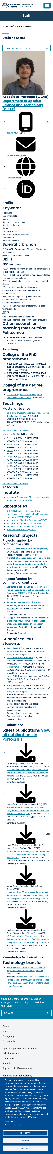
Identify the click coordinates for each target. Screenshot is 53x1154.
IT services (8, 1058)
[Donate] (26, 1013)
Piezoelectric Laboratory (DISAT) (21, 529)
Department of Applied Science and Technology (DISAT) (22, 105)
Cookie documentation (13, 1125)
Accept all (25, 1148)
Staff (12, 26)
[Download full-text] (26, 752)
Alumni (6, 1063)
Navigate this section (26, 48)
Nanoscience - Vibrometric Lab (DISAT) (24, 526)
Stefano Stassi (43, 983)
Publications (13, 725)
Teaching (10, 349)
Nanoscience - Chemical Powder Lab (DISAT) (27, 520)
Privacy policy (10, 1121)
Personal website (15, 178)
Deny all (25, 1140)
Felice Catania (36, 977)
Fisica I (10, 438)
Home (5, 26)
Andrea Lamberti (34, 980)
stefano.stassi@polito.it (17, 155)
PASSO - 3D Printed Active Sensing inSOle (27, 548)
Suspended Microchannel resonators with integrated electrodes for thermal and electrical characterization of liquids (28, 810)
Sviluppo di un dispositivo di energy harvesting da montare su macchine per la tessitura (27, 605)
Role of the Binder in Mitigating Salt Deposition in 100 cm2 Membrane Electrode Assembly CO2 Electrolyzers (28, 854)
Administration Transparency (17, 1075)
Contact (7, 1026)
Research (10, 487)
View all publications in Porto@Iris (26, 735)
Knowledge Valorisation (22, 957)
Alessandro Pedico (27, 983)
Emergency (8, 1036)
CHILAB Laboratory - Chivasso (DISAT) (24, 511)
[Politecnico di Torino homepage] (17, 5)
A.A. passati (15, 430)
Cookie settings (25, 1133)
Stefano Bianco (23, 977)
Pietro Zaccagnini (14, 986)
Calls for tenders (11, 1053)
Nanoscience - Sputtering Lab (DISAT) (24, 523)
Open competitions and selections (20, 1048)
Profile (7, 202)
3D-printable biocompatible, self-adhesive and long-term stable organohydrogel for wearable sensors (27, 772)
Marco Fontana (20, 980)
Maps (5, 1031)
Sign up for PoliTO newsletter (17, 1068)
